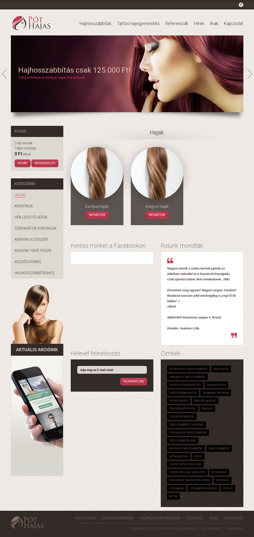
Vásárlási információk (160, 518)
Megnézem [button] (97, 215)
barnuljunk (222, 480)
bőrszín (227, 488)
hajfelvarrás (221, 369)
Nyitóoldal (85, 518)
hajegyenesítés (216, 384)
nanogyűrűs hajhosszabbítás (187, 376)
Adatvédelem (235, 528)
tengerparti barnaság (216, 392)
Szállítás (195, 518)
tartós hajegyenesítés (183, 392)
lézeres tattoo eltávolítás (185, 464)
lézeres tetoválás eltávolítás (187, 472)
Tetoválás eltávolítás (182, 408)
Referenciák (176, 23)
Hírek (199, 23)
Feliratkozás (133, 381)
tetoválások (219, 472)
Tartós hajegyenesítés (138, 23)
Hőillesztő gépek (31, 217)
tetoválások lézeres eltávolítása (189, 480)
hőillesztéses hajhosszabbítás (188, 369)
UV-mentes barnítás (181, 416)
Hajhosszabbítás (95, 23)
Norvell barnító (178, 400)
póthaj (173, 496)
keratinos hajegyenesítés (185, 384)
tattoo (198, 456)
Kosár (22, 163)
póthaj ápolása (178, 456)
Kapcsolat (233, 23)
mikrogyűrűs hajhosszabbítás (188, 432)
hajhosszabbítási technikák (186, 424)
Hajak (20, 195)
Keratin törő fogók (33, 250)
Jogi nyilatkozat (211, 528)
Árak (214, 23)
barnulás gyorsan (205, 400)
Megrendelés (45, 163)
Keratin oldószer (31, 239)
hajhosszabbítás (219, 448)
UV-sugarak (176, 488)
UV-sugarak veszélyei (203, 488)
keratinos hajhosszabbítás (186, 448)
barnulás (207, 408)
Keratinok (24, 206)
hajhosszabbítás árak (182, 440)
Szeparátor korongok (36, 228)
